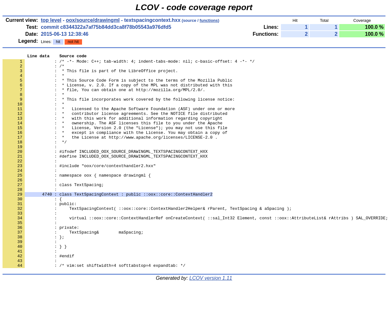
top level (51, 20)
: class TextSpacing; (53, 211)
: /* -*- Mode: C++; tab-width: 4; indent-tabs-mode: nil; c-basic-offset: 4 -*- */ (129, 63)
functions (209, 20)
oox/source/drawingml (93, 20)
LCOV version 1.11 (210, 320)
